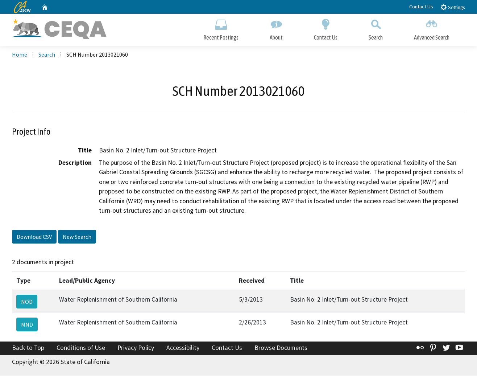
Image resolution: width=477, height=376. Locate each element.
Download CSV (34, 237)
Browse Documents (280, 348)
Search (376, 28)
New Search (77, 237)
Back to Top (28, 348)
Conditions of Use (81, 348)
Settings (452, 7)
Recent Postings (221, 28)
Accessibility (182, 348)
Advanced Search (431, 28)
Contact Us (421, 6)
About (276, 28)
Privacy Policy (135, 348)
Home (19, 54)
